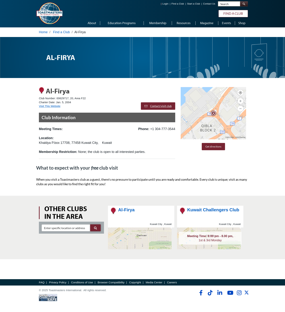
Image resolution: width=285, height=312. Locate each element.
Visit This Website (49, 106)
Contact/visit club (158, 106)
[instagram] (239, 292)
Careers (172, 282)
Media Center (154, 282)
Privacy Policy (57, 282)
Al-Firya (126, 209)
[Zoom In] (240, 101)
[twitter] (246, 293)
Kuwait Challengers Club (213, 209)
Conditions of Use (82, 282)
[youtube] (229, 292)
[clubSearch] (71, 227)
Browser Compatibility (111, 282)
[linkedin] (220, 292)
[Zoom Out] (240, 109)
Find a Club (177, 3)
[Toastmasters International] (49, 13)
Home (43, 32)
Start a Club (193, 3)
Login (165, 3)
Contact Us (209, 3)
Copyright (135, 282)
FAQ (42, 282)
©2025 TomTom (239, 137)
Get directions (213, 146)
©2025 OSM (229, 137)
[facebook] (200, 292)
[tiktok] (210, 292)
